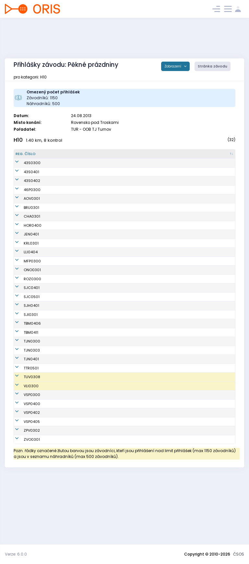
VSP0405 (24, 485)
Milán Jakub (54, 375)
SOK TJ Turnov (93, 435)
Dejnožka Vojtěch (58, 386)
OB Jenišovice (93, 271)
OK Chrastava (94, 254)
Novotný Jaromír (58, 447)
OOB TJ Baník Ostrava (92, 222)
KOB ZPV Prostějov (97, 494)
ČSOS (238, 554)
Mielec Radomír (57, 222)
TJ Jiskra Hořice (95, 262)
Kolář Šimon (53, 262)
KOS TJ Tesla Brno (97, 366)
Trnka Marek (54, 476)
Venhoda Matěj (57, 357)
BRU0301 (23, 239)
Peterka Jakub (55, 289)
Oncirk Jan (52, 307)
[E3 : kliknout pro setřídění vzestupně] (225, 157)
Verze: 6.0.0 (16, 554)
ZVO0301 (24, 503)
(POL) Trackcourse (97, 211)
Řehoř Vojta (53, 400)
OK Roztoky (91, 316)
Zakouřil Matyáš (57, 468)
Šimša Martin (54, 298)
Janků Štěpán (55, 334)
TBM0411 (23, 375)
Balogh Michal (56, 171)
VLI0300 (23, 447)
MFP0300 (24, 298)
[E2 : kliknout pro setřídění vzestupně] (205, 157)
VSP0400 (24, 468)
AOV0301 (24, 222)
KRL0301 (23, 280)
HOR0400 (24, 262)
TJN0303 (24, 400)
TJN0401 (23, 415)
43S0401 (23, 185)
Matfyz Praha (93, 298)
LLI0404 (23, 289)
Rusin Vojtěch (55, 239)
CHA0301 (24, 254)
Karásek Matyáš (58, 494)
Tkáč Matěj (53, 415)
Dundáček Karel (57, 345)
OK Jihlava (90, 357)
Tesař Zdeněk (55, 325)
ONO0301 (24, 307)
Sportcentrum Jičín (98, 325)
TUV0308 (24, 435)
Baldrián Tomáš (57, 485)
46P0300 (24, 211)
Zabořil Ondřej (56, 271)
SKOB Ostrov (92, 307)
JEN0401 (23, 271)
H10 (18, 140)
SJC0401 (23, 325)
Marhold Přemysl (58, 503)
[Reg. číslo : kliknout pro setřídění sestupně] (27, 157)
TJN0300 (24, 386)
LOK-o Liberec (93, 289)
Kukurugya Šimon (58, 199)
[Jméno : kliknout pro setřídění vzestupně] (60, 157)
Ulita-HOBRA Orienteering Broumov (92, 239)
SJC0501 (23, 334)
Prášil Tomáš (54, 426)
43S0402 (24, 199)
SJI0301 (23, 357)
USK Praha (90, 459)
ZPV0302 (24, 494)
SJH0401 (23, 345)
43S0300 (24, 171)
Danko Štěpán (55, 254)
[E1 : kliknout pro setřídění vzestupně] (185, 157)
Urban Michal (55, 185)
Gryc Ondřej (54, 366)
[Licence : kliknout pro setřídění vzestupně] (133, 157)
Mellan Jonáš (55, 435)
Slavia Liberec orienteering (93, 447)
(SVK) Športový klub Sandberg (98, 171)
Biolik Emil (51, 211)
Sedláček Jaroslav (60, 316)
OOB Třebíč (91, 426)
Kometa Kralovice (97, 280)
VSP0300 (24, 459)
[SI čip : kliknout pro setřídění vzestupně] (161, 157)
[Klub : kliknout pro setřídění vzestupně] (99, 157)
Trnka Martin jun (57, 459)
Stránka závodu (212, 66)
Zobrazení (173, 66)
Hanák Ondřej (55, 280)
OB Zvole (88, 503)
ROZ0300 (24, 316)
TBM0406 (24, 366)
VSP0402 (24, 476)
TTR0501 (23, 426)
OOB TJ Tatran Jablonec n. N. (93, 386)
